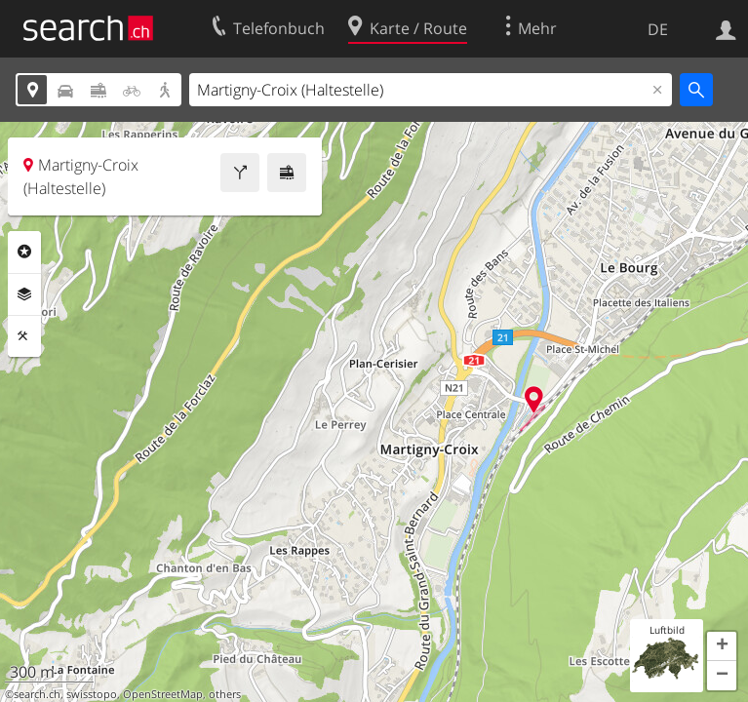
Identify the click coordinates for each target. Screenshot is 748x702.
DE (658, 29)
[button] (721, 646)
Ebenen (24, 294)
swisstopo (91, 694)
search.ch (37, 694)
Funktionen (24, 336)
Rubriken (24, 251)
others (225, 694)
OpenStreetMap (163, 694)
